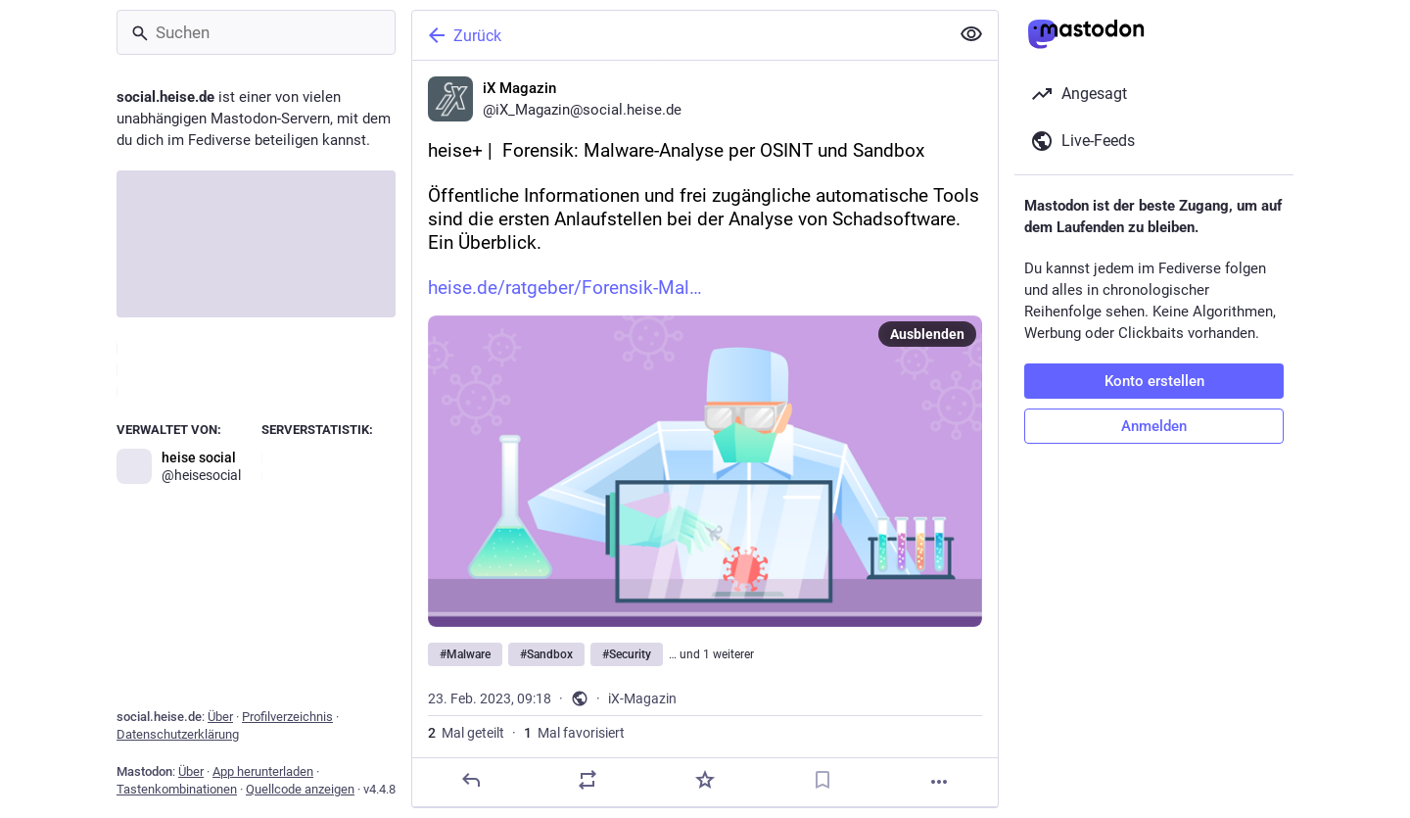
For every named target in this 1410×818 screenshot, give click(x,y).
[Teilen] (587, 780)
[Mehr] (939, 782)
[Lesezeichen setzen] (822, 780)
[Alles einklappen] (971, 34)
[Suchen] (256, 32)
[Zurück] (678, 35)
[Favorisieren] (705, 780)
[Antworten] (471, 780)
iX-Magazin (642, 698)
